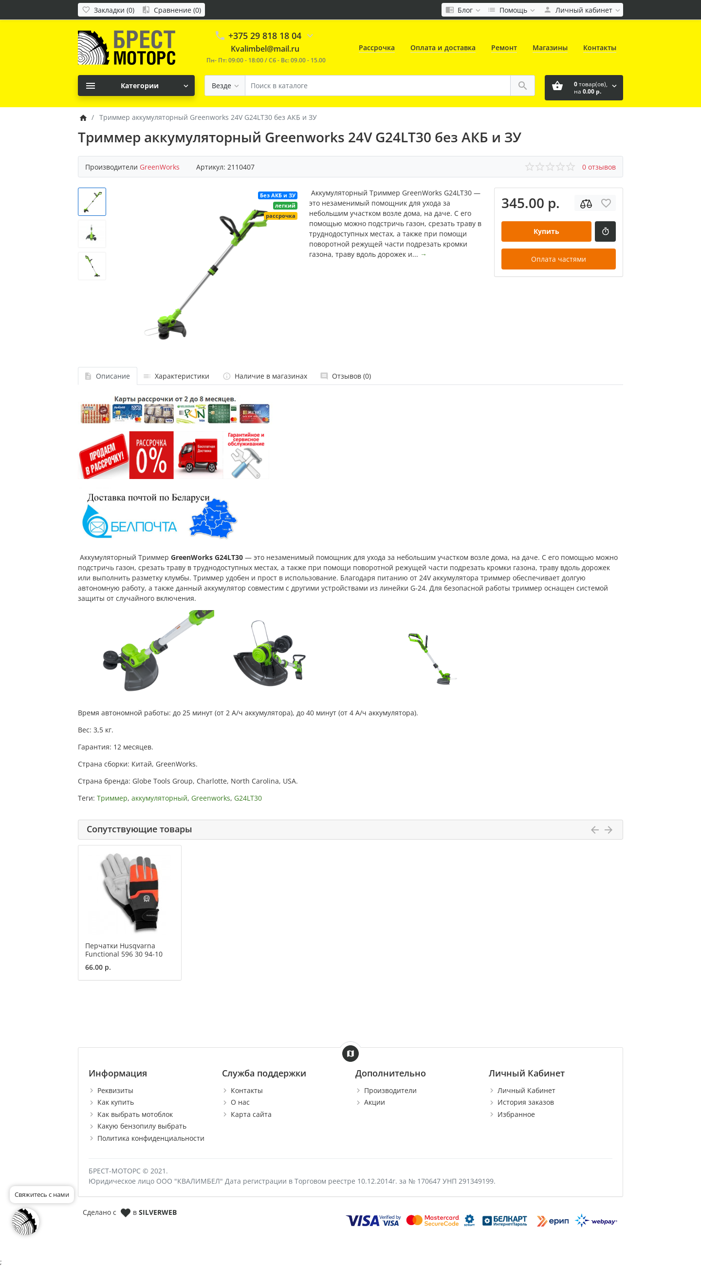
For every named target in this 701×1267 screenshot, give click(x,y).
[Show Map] (350, 1053)
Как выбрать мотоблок (135, 1114)
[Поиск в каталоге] (378, 85)
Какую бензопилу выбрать (141, 1126)
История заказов (526, 1102)
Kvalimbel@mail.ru (265, 48)
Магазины (550, 47)
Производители (390, 1090)
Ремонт (504, 47)
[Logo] (126, 47)
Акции (374, 1102)
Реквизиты (115, 1090)
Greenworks (210, 798)
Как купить (115, 1102)
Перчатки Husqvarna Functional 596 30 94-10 (124, 950)
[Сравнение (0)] (171, 10)
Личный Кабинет (526, 1090)
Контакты (599, 47)
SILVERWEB (158, 1212)
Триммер (112, 798)
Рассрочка (377, 47)
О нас (240, 1102)
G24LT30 (248, 798)
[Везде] (224, 85)
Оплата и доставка (443, 47)
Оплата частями (558, 259)
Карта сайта (251, 1114)
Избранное (516, 1114)
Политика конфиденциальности (150, 1138)
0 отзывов (599, 167)
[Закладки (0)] (108, 10)
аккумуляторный (159, 798)
